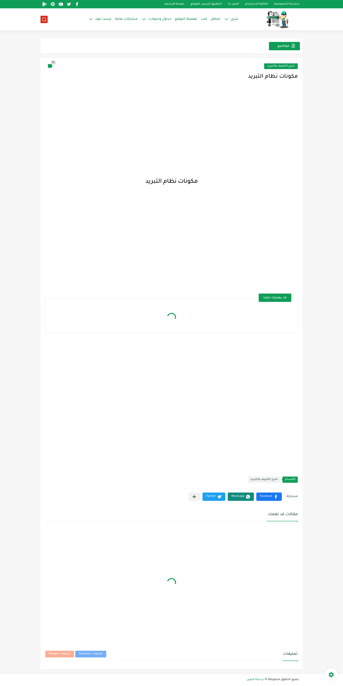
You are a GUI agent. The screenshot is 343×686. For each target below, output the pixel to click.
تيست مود (103, 19)
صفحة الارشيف (174, 4)
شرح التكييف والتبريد (281, 66)
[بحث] (44, 19)
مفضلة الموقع (186, 19)
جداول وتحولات (159, 19)
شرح (234, 19)
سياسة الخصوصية (286, 4)
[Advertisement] (171, 137)
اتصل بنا (233, 4)
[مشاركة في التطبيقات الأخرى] (194, 497)
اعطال (215, 19)
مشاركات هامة (126, 19)
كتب (204, 19)
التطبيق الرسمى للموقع (206, 4)
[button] (269, 497)
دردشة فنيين (255, 679)
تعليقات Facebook (91, 654)
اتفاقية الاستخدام (256, 4)
